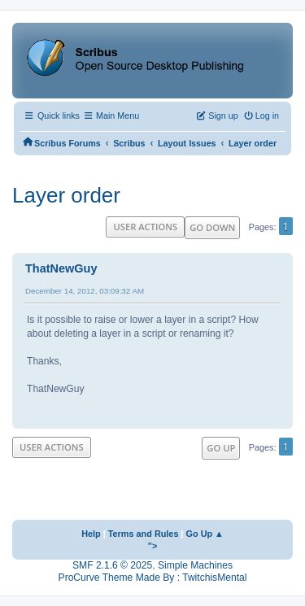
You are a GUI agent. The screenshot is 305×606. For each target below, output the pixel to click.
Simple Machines (195, 565)
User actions (145, 226)
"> (153, 546)
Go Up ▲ (205, 533)
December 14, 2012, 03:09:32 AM (84, 290)
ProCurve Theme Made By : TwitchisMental (153, 577)
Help (91, 533)
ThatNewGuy (61, 268)
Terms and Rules (143, 533)
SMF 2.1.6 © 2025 (112, 565)
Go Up (221, 448)
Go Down (212, 227)
